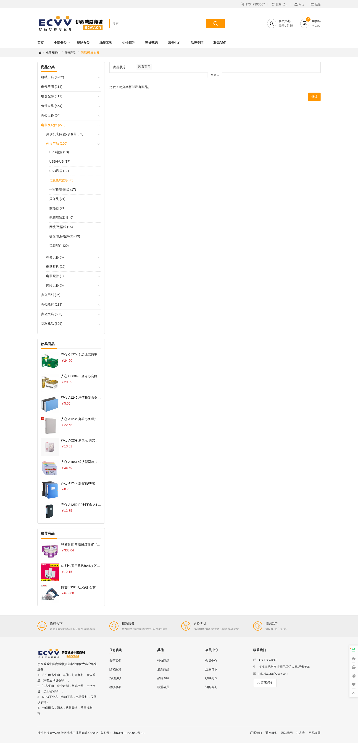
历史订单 (211, 669)
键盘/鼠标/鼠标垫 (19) (64, 236)
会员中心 (211, 660)
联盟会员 (163, 687)
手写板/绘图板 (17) (62, 189)
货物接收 (115, 678)
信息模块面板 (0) (61, 180)
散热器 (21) (57, 208)
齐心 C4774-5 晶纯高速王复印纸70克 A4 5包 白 (95, 354)
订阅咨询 (211, 687)
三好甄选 (151, 42)
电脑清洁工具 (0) (61, 217)
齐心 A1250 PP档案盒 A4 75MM (84, 505)
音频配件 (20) (59, 245)
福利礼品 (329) (51, 323)
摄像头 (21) (57, 199)
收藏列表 (211, 678)
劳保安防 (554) (51, 106)
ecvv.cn (55, 733)
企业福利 (128, 42)
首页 (40, 42)
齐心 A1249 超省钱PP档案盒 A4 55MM (88, 483)
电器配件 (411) (51, 96)
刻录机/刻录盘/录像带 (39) (64, 134)
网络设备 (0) (55, 285)
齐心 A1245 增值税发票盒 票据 (83, 397)
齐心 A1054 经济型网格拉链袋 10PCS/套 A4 (92, 462)
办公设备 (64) (51, 115)
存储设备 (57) (56, 257)
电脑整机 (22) (56, 266)
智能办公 (83, 42)
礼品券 (300, 733)
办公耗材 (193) (51, 304)
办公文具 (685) (51, 314)
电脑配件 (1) (55, 276)
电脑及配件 (53, 52)
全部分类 (60, 42)
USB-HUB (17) (59, 161)
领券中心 (174, 42)
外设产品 (70, 52)
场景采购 (106, 42)
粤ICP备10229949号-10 (129, 733)
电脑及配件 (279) (53, 125)
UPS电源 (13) (59, 152)
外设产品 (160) (56, 143)
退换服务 (271, 733)
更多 (215, 75)
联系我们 (219, 42)
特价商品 (163, 660)
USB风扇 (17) (59, 171)
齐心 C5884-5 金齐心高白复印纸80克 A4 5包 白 (95, 376)
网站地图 (287, 733)
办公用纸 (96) (51, 295)
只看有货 (144, 66)
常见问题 (315, 733)
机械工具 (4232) (52, 77)
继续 (314, 97)
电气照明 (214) (51, 86)
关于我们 (115, 660)
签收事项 (115, 687)
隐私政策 (115, 669)
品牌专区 (197, 42)
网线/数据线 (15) (61, 227)
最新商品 (163, 669)
